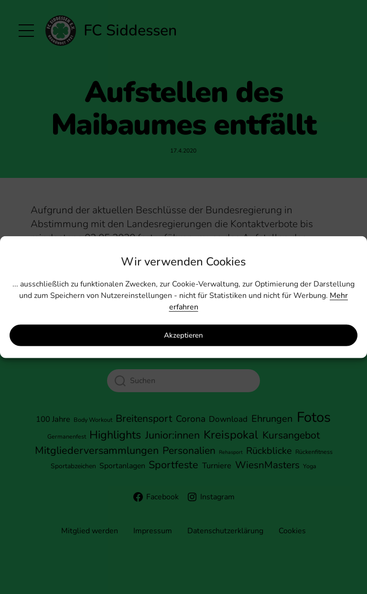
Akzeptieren (183, 335)
